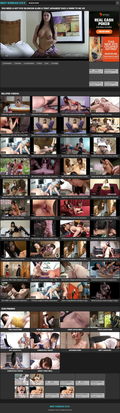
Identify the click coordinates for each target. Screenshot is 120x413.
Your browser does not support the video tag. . (44, 36)
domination (8, 63)
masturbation (29, 63)
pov (47, 63)
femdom (18, 63)
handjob (55, 63)
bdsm (40, 63)
